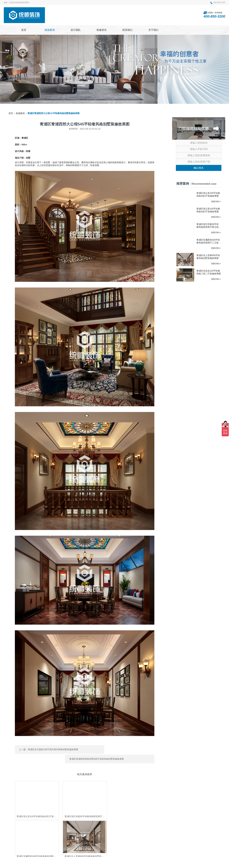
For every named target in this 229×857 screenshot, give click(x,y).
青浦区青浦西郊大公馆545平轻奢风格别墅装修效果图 (54, 113)
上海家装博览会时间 (45, 827)
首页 (11, 113)
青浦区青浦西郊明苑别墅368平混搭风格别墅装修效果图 (123, 748)
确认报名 (199, 168)
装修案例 (20, 113)
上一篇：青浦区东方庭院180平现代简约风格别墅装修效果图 (48, 748)
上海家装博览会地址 (104, 823)
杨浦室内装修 (62, 827)
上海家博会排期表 (84, 823)
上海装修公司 (53, 823)
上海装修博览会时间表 (125, 823)
